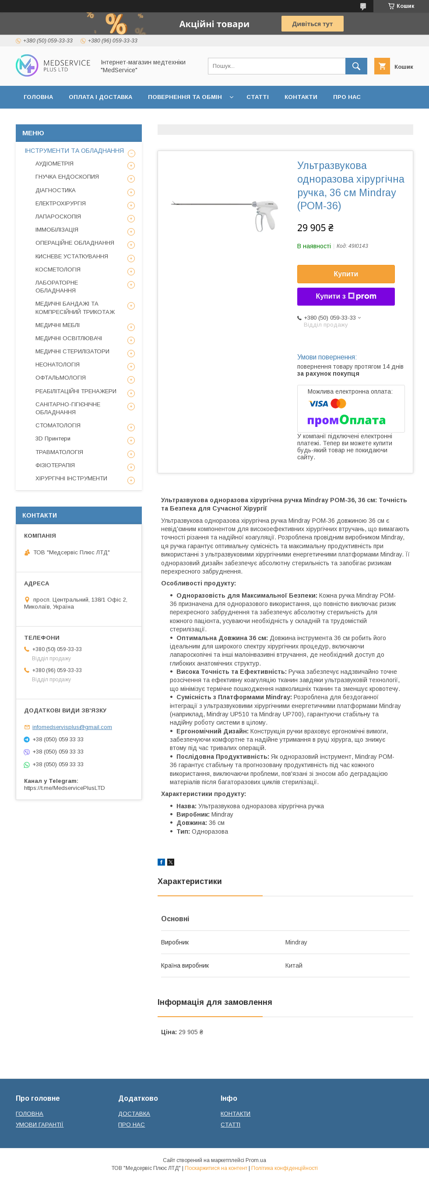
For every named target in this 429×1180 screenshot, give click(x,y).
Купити (346, 274)
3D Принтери (52, 438)
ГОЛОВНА (38, 97)
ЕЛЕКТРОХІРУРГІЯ (60, 203)
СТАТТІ (257, 97)
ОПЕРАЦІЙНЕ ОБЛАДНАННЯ (74, 243)
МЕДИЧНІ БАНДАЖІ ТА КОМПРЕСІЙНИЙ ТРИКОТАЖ (75, 307)
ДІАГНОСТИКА (55, 190)
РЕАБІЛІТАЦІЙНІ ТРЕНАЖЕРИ (75, 391)
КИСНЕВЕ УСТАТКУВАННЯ (71, 256)
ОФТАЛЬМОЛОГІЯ (60, 377)
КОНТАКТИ (301, 97)
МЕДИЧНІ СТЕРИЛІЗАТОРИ (72, 351)
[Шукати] (356, 66)
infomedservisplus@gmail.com (72, 727)
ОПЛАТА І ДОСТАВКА (100, 97)
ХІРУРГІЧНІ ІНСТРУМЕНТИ (71, 478)
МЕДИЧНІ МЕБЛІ (57, 325)
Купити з (346, 296)
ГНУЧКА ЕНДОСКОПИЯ (67, 176)
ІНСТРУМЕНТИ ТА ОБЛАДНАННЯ (74, 150)
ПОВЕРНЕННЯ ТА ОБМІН (185, 97)
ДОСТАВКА (134, 1113)
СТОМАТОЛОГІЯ (58, 425)
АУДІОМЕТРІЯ (54, 163)
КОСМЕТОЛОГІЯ (58, 269)
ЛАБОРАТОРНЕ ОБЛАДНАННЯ (56, 286)
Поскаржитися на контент (216, 1168)
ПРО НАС (347, 97)
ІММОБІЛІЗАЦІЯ (56, 229)
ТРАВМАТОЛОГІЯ (59, 452)
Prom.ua (256, 1160)
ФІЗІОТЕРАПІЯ (55, 465)
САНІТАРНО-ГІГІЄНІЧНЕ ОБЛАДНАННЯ (67, 408)
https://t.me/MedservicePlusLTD (64, 788)
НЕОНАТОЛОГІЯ (57, 364)
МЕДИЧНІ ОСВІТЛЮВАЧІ (68, 338)
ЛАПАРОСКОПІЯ (58, 216)
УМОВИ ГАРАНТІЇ (39, 1124)
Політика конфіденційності (284, 1168)
